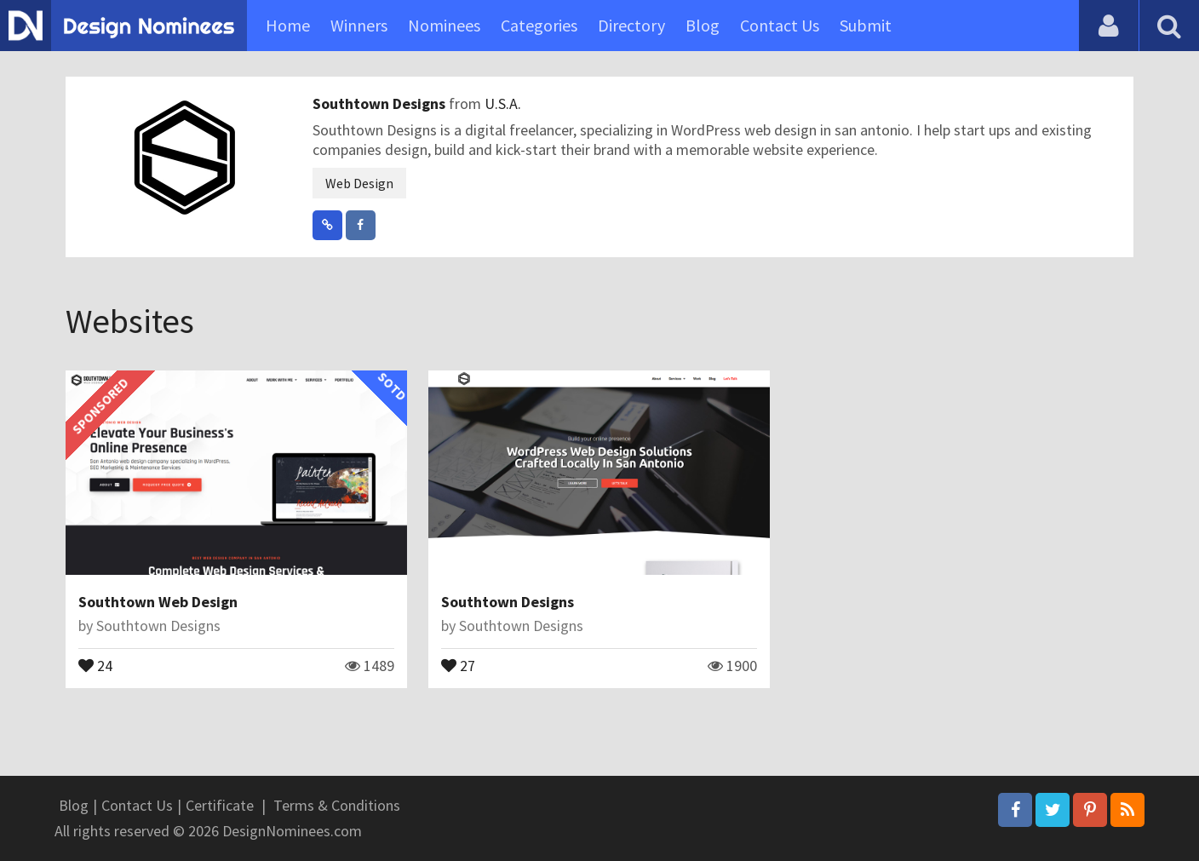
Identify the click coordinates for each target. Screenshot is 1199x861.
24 (95, 664)
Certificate (220, 805)
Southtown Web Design (158, 601)
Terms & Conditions (336, 805)
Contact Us (779, 25)
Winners (358, 25)
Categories (539, 25)
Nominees (444, 25)
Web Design (359, 183)
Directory (631, 25)
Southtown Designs (381, 103)
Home (288, 25)
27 (458, 664)
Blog (703, 25)
